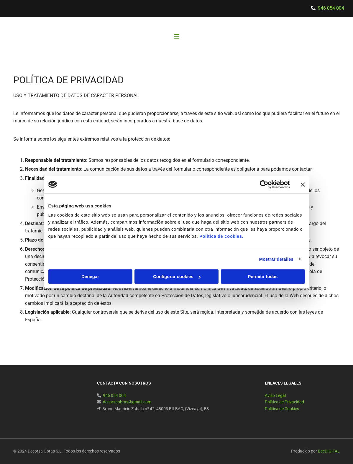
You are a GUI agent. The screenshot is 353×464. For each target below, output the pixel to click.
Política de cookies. (221, 236)
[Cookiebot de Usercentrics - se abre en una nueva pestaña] (264, 184)
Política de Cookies (282, 408)
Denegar (90, 276)
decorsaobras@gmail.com (127, 402)
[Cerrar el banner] (303, 184)
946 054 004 (331, 8)
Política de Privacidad (284, 402)
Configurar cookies (177, 276)
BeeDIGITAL (329, 451)
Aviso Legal (275, 395)
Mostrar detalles (276, 259)
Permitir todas (263, 276)
